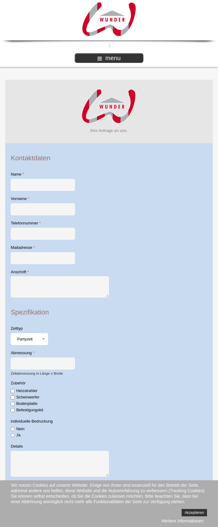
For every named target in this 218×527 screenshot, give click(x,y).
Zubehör (18, 383)
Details (17, 446)
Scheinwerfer (27, 397)
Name (17, 174)
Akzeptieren (194, 513)
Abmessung (22, 353)
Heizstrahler (26, 390)
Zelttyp (17, 328)
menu (108, 58)
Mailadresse (23, 247)
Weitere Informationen (182, 520)
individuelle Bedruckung (32, 421)
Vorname (20, 198)
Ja (18, 435)
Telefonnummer (26, 223)
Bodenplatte (26, 403)
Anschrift (20, 272)
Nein (20, 429)
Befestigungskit (29, 410)
